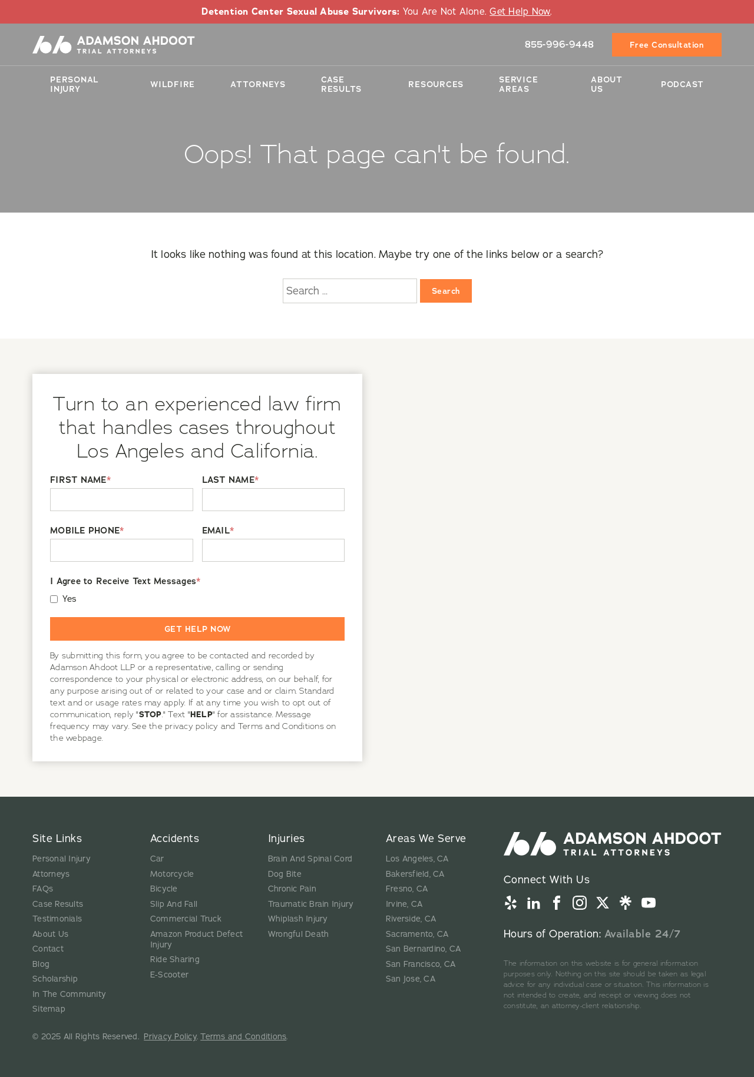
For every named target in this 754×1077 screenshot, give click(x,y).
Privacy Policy (170, 1036)
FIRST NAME (80, 480)
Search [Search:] (446, 291)
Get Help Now (520, 11)
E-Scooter (169, 974)
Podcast (682, 83)
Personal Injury (74, 84)
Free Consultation (667, 44)
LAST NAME (230, 480)
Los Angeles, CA (417, 858)
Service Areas (518, 84)
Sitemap (48, 1009)
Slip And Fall (173, 904)
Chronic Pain (292, 888)
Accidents (175, 838)
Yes (69, 599)
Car (157, 858)
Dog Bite (285, 874)
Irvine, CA (404, 904)
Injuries (286, 838)
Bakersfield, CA (415, 874)
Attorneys (258, 83)
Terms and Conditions (243, 1036)
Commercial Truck (185, 918)
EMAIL (218, 531)
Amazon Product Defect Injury (196, 939)
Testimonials (57, 918)
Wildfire (172, 83)
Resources (436, 83)
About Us (607, 84)
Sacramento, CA (417, 934)
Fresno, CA (407, 888)
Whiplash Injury (298, 918)
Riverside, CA (411, 918)
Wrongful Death (298, 934)
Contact (48, 949)
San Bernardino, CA (423, 949)
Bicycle (164, 888)
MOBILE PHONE (87, 531)
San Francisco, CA (420, 964)
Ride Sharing (175, 959)
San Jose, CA (410, 979)
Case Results (341, 84)
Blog (40, 964)
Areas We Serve (426, 838)
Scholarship (55, 979)
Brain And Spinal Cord (310, 858)
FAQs (42, 888)
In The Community (69, 994)
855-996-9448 (559, 44)
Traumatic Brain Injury (311, 904)
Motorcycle (172, 874)
